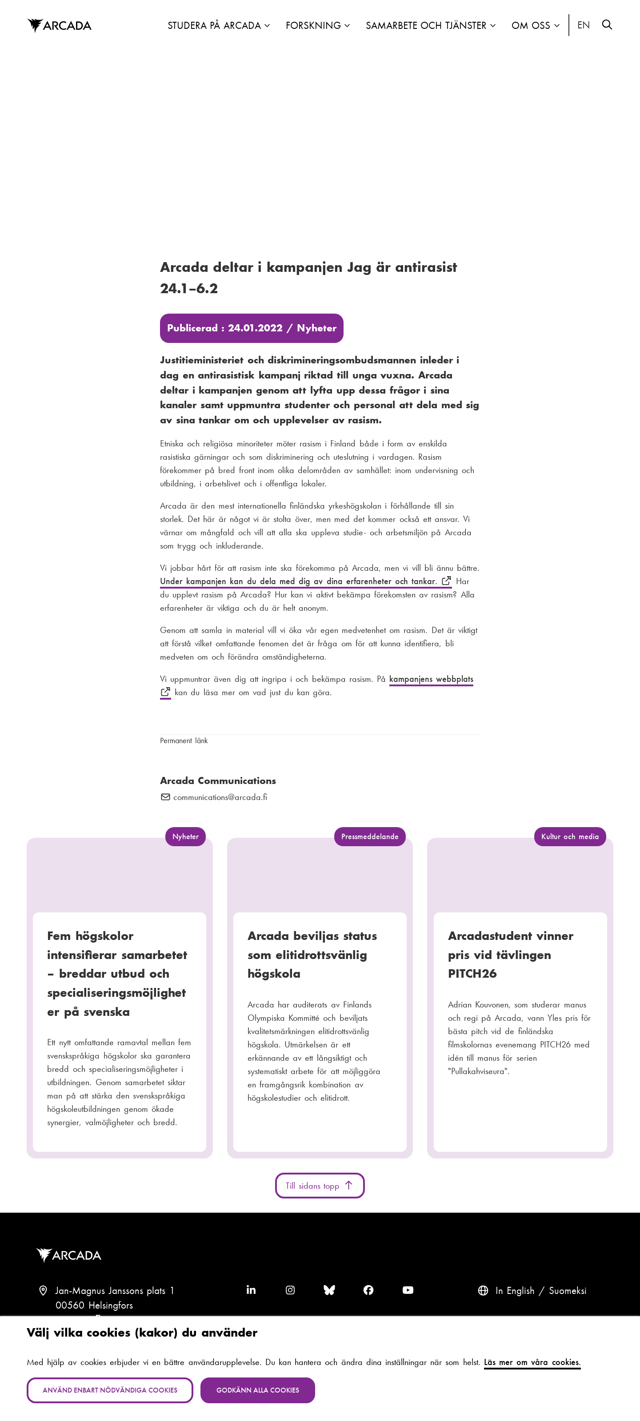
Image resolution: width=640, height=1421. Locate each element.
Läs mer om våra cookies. (532, 1362)
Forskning (313, 25)
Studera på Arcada (214, 25)
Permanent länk (184, 740)
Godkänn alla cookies (257, 1390)
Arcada (71, 1255)
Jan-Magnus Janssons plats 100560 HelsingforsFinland (115, 1305)
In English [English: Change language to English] (584, 25)
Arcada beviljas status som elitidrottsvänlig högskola (312, 954)
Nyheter (316, 328)
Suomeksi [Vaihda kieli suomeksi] (568, 1290)
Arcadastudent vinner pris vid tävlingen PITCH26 (510, 954)
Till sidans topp (320, 1185)
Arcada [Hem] (59, 26)
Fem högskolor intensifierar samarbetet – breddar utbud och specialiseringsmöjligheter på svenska (117, 973)
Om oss (531, 25)
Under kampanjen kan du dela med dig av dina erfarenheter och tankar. (306, 581)
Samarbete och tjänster (426, 25)
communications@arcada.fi (220, 797)
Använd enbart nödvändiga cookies (110, 1390)
